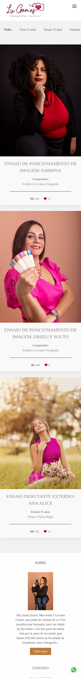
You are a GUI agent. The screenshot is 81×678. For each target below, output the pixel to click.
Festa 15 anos (28, 29)
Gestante (75, 29)
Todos (7, 29)
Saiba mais (40, 651)
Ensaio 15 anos (53, 29)
